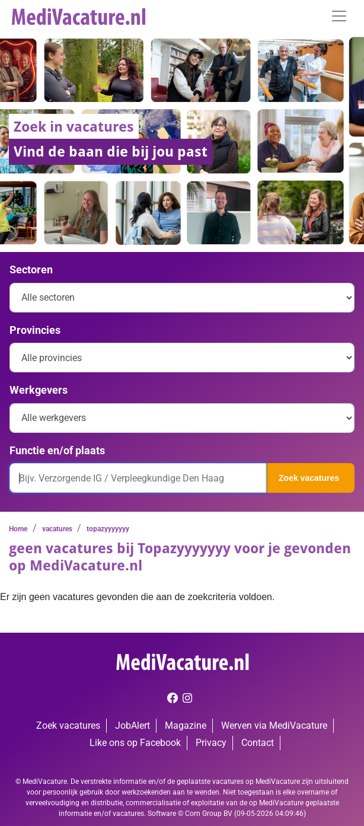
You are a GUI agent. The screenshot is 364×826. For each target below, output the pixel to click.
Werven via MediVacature (274, 725)
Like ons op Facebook (135, 742)
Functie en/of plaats (57, 450)
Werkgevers (38, 390)
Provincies (34, 330)
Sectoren (31, 269)
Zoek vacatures (309, 478)
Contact (257, 742)
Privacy (211, 742)
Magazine (185, 725)
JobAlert (132, 725)
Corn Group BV (208, 813)
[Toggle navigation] (339, 16)
